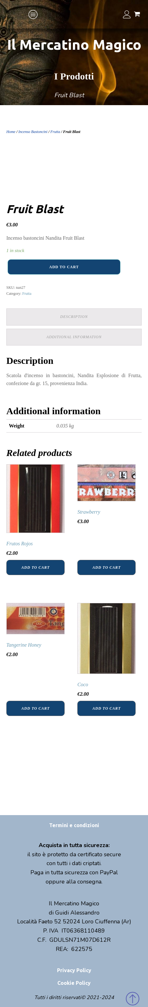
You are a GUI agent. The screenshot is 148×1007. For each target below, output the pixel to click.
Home (11, 132)
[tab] (74, 316)
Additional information (73, 337)
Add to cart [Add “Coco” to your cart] (107, 708)
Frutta (55, 132)
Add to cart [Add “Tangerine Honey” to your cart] (35, 708)
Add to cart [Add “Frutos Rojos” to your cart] (35, 567)
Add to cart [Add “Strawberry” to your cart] (107, 567)
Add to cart (64, 267)
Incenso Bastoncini (33, 132)
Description (74, 316)
